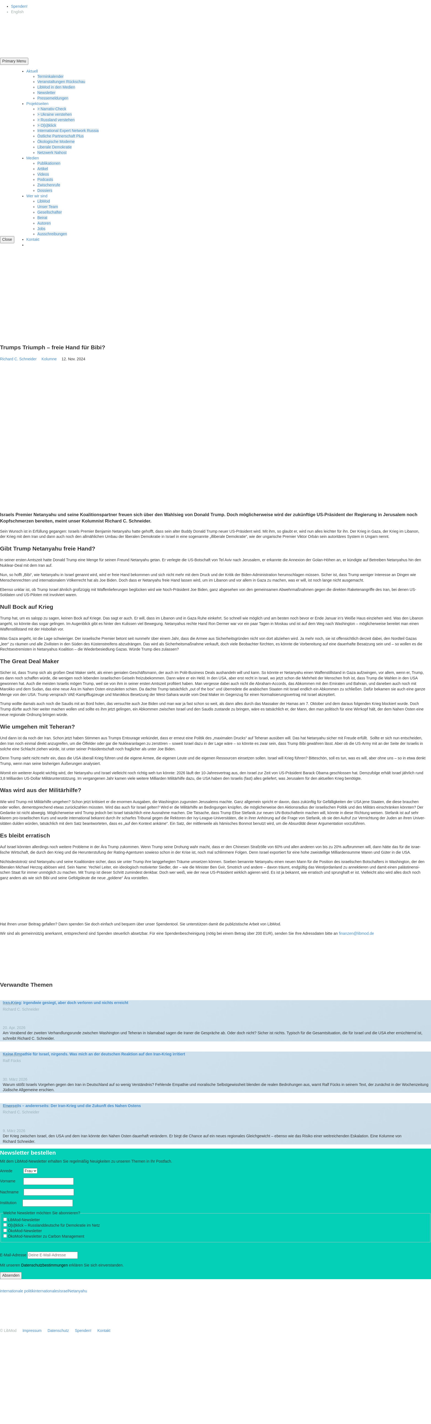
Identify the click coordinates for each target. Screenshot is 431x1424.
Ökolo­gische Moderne (56, 141)
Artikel (42, 169)
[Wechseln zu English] (17, 12)
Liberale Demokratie (54, 147)
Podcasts (45, 179)
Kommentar (14, 1055)
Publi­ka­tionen (48, 163)
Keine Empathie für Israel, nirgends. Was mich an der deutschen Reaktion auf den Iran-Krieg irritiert (94, 1054)
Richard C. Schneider (18, 359)
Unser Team (47, 206)
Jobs (41, 228)
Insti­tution (10, 1203)
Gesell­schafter (49, 212)
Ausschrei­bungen (52, 234)
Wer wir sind (37, 196)
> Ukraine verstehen (54, 114)
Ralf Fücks (12, 1060)
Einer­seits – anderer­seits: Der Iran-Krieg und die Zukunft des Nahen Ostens (72, 1106)
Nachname (11, 1192)
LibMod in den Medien (56, 87)
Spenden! (19, 6)
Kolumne (51, 359)
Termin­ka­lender (50, 76)
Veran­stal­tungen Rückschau (61, 81)
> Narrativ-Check (51, 109)
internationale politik (17, 1291)
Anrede (11, 1171)
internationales (46, 1291)
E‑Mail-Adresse (13, 1255)
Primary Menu (14, 61)
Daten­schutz (58, 1330)
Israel (63, 1291)
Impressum (32, 1330)
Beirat (42, 217)
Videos (43, 174)
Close (7, 239)
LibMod (43, 201)
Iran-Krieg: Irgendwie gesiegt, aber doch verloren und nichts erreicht (65, 1002)
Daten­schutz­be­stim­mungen (44, 1265)
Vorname (11, 1181)
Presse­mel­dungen (52, 98)
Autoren (44, 223)
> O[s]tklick (46, 125)
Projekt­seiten (37, 103)
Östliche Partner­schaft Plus (60, 136)
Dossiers (44, 190)
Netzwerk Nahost (52, 152)
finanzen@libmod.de (356, 933)
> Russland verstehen (56, 120)
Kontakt (32, 239)
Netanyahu (77, 1291)
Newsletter (46, 92)
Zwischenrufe (48, 185)
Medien (32, 158)
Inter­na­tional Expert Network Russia (68, 130)
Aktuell (32, 71)
